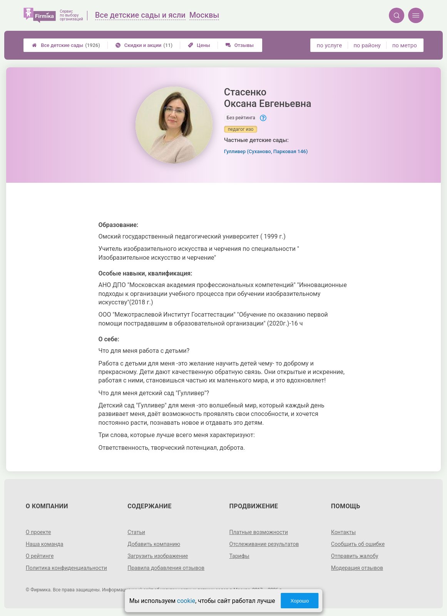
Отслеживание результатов (264, 544)
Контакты (343, 532)
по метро (404, 45)
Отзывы (240, 45)
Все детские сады (66, 45)
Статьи (136, 532)
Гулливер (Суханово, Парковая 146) (266, 151)
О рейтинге (40, 556)
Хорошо (299, 601)
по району (366, 45)
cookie (186, 600)
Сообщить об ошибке (358, 544)
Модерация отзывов (357, 568)
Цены (199, 45)
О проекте (38, 532)
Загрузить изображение (157, 556)
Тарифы (239, 556)
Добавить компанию (153, 544)
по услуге (329, 45)
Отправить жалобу (354, 556)
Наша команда (45, 544)
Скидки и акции (144, 45)
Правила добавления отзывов (165, 568)
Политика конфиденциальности (66, 568)
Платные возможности (258, 532)
